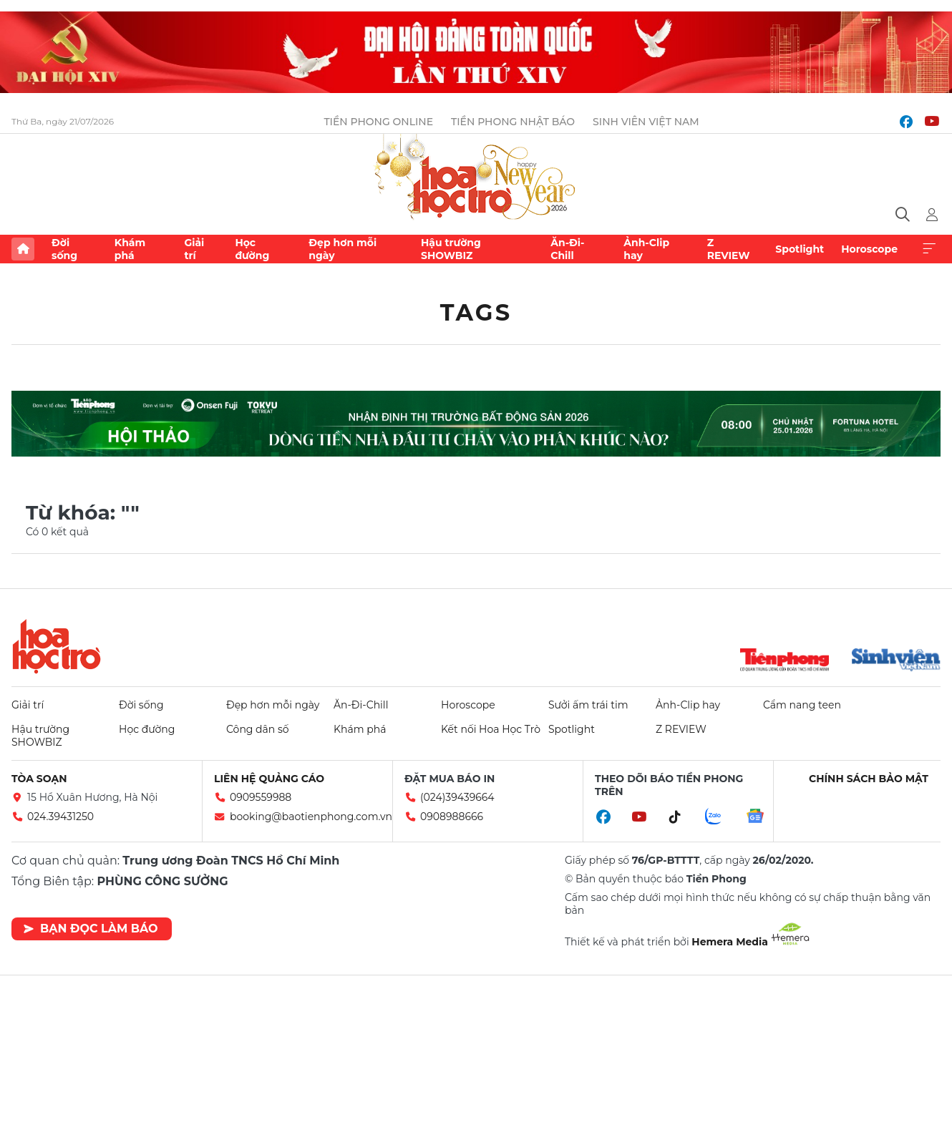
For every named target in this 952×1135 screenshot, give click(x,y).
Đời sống (64, 249)
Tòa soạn (39, 778)
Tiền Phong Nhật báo (513, 121)
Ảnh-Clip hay (646, 249)
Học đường (252, 249)
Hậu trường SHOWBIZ (451, 249)
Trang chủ (22, 249)
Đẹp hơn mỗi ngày (343, 249)
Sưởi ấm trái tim (588, 704)
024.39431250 (60, 816)
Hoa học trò (56, 646)
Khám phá (130, 249)
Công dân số (257, 729)
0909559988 (260, 797)
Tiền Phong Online (378, 121)
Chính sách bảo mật (868, 778)
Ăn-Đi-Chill (567, 249)
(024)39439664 (457, 797)
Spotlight (799, 249)
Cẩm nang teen (802, 704)
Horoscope (869, 249)
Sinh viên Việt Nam (646, 121)
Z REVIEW (728, 249)
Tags (476, 312)
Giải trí (194, 249)
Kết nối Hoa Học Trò (490, 729)
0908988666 (451, 816)
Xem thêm (929, 249)
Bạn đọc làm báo (90, 928)
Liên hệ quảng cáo (269, 778)
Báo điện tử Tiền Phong (476, 178)
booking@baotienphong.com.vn (311, 816)
